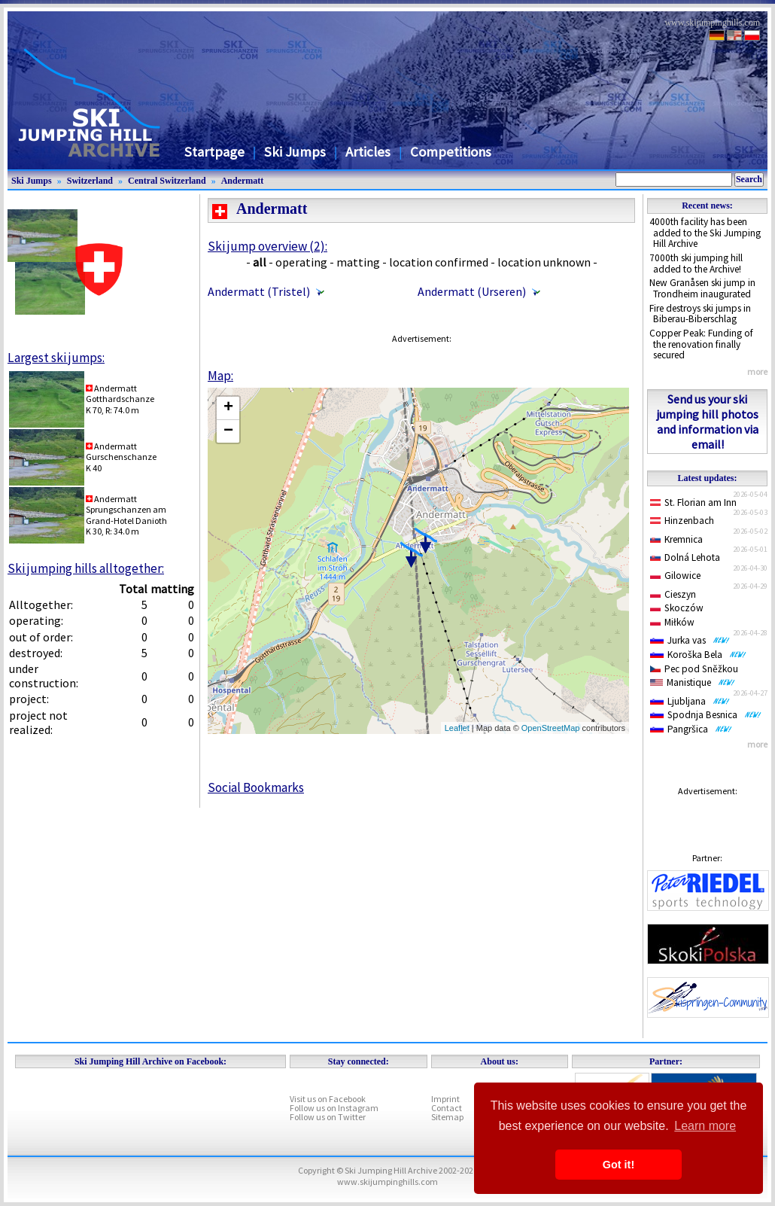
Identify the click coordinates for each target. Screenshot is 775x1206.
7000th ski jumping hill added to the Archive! (696, 263)
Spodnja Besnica (705, 714)
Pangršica (691, 729)
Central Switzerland (167, 180)
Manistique (692, 682)
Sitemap (447, 1116)
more (757, 371)
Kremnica (676, 539)
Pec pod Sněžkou (694, 668)
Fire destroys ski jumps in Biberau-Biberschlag (700, 314)
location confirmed (438, 262)
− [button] (228, 431)
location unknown (544, 262)
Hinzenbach (682, 520)
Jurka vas (690, 640)
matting (358, 262)
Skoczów (677, 607)
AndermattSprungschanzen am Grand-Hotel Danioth (126, 509)
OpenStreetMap (550, 727)
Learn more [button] (705, 1125)
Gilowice (675, 575)
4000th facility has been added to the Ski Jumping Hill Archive (705, 232)
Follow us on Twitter (328, 1116)
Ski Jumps (295, 151)
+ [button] (228, 408)
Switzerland (90, 180)
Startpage (214, 151)
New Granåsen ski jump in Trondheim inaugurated (702, 288)
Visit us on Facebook (328, 1098)
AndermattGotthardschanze (120, 393)
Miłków (672, 622)
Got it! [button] (618, 1165)
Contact (446, 1107)
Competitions (450, 151)
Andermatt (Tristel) (259, 291)
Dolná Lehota (685, 557)
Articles (368, 151)
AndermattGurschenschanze (121, 451)
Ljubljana (690, 701)
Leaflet (457, 727)
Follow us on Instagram (334, 1107)
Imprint (445, 1098)
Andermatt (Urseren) (472, 291)
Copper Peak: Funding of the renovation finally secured (701, 344)
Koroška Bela (698, 654)
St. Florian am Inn (693, 502)
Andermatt (242, 180)
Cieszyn (673, 594)
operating (301, 262)
